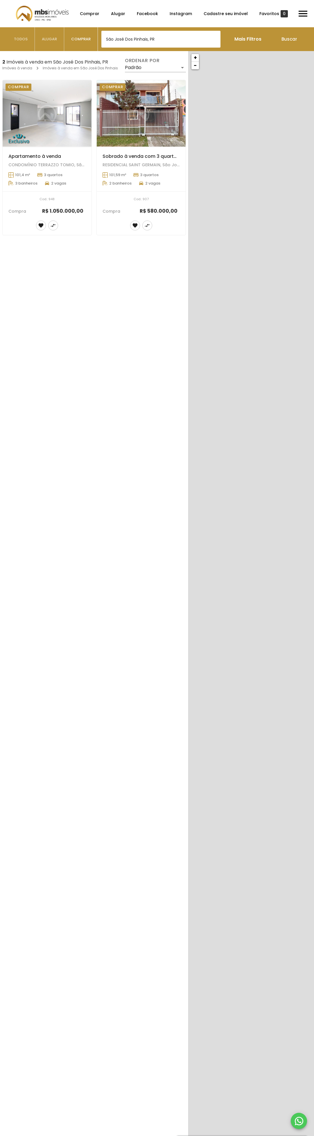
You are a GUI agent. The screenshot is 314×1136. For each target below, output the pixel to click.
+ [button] (195, 57)
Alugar (118, 14)
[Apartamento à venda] (47, 113)
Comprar (89, 14)
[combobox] (160, 39)
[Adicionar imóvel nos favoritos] (41, 225)
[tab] (21, 39)
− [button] (195, 65)
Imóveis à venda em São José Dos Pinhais (80, 68)
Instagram (181, 14)
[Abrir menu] (303, 13)
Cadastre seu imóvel (226, 14)
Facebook (147, 14)
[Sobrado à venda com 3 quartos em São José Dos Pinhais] (141, 113)
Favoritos (273, 13)
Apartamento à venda (34, 156)
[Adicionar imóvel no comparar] (53, 225)
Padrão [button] (133, 67)
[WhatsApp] (299, 1121)
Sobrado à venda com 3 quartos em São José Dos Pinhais (171, 156)
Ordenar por (142, 60)
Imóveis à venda (17, 68)
